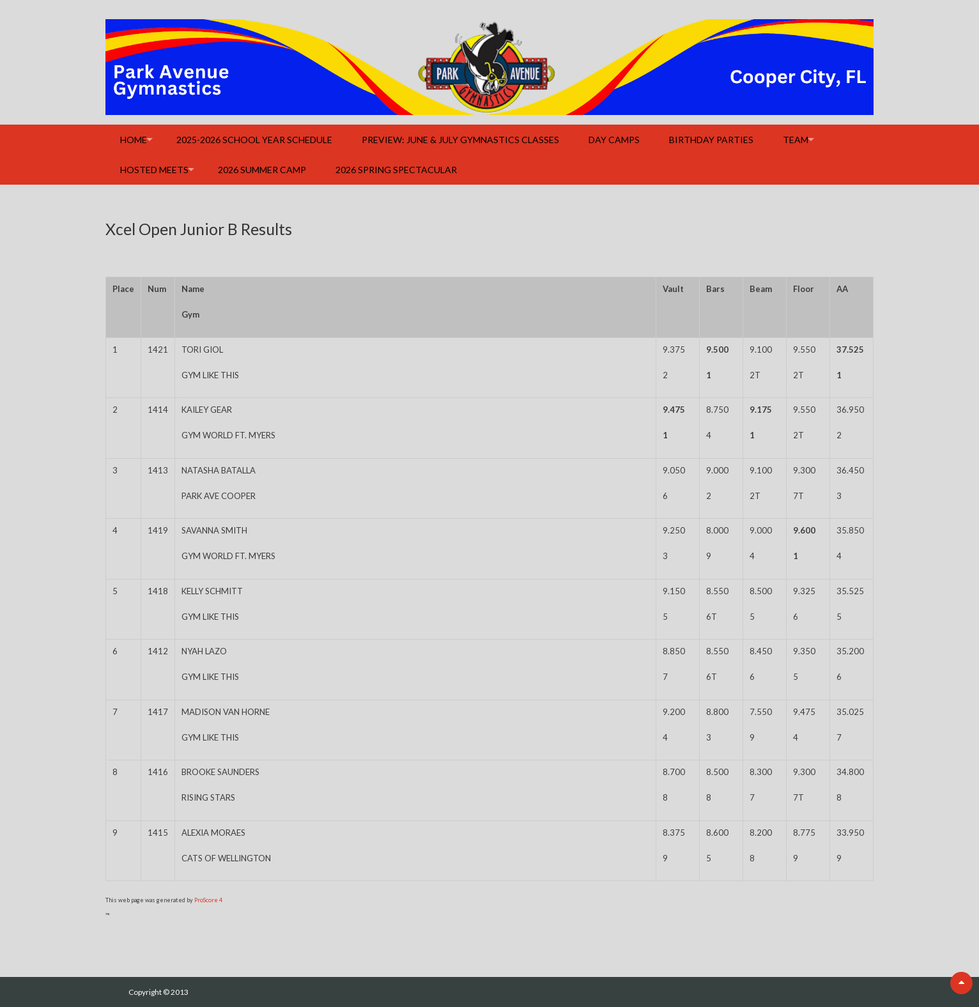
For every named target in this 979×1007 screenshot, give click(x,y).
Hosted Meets (154, 169)
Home (133, 139)
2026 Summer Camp (262, 169)
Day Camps (614, 139)
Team (795, 139)
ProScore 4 (208, 899)
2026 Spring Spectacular (396, 169)
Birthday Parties (711, 139)
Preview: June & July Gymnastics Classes (460, 139)
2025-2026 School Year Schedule (254, 139)
